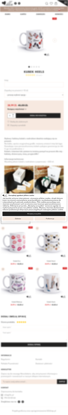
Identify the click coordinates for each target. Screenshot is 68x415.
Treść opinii (7, 332)
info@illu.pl (9, 395)
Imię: (6, 80)
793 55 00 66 (10, 398)
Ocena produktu (7, 322)
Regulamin (5, 359)
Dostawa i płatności (44, 364)
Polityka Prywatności (10, 364)
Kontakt (39, 359)
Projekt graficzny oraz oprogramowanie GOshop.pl (34, 411)
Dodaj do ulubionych (19, 122)
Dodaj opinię (34, 345)
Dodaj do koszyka (38, 115)
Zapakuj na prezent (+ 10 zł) (16, 90)
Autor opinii (7, 327)
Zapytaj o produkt (18, 125)
